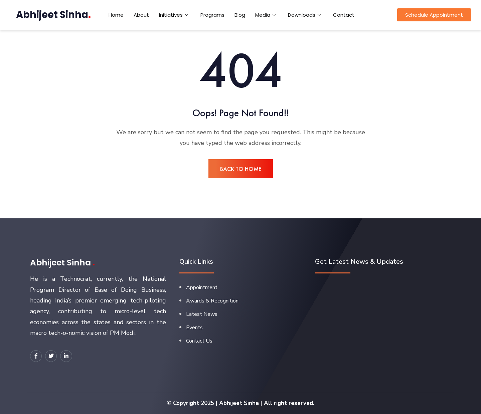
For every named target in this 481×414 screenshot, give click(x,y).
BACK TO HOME (240, 169)
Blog (239, 14)
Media (265, 14)
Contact (343, 14)
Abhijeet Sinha (53, 14)
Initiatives (173, 14)
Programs (212, 14)
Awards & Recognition (212, 300)
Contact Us (199, 341)
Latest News (201, 314)
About (141, 14)
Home (116, 14)
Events (194, 327)
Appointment (201, 287)
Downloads (304, 14)
